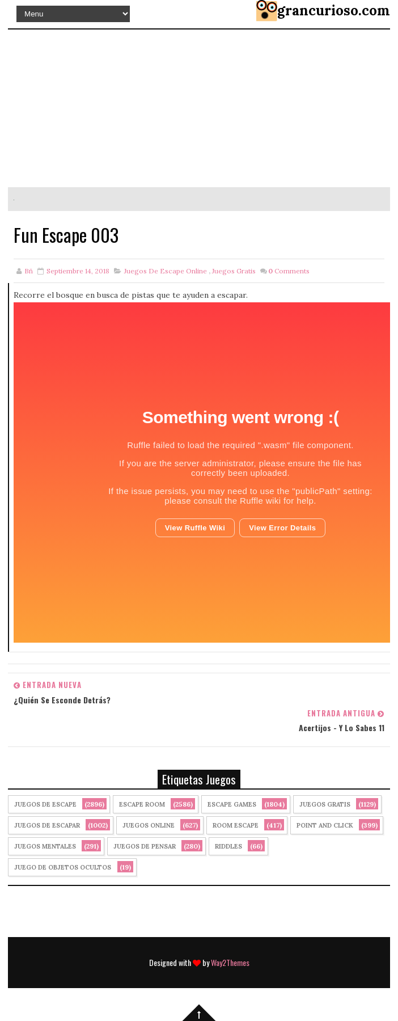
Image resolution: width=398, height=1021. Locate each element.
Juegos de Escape (45, 804)
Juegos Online (148, 825)
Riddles (228, 846)
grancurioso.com (333, 10)
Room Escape (236, 825)
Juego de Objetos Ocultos (62, 867)
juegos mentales (45, 846)
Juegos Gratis (234, 271)
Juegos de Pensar (144, 846)
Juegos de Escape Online (165, 271)
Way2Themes (230, 962)
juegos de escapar (47, 825)
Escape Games (232, 804)
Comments (289, 271)
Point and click (325, 825)
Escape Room (142, 804)
